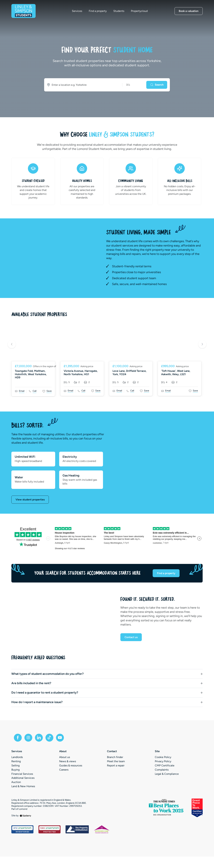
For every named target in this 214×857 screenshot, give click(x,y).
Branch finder (115, 757)
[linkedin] (39, 738)
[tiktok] (50, 738)
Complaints (162, 770)
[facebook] (18, 738)
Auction (16, 782)
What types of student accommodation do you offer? (47, 674)
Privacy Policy (163, 761)
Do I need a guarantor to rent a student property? (44, 693)
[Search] (156, 85)
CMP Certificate (164, 766)
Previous (11, 344)
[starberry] (25, 816)
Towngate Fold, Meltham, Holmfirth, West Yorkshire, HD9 (31, 374)
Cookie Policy (163, 757)
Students (119, 11)
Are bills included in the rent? (31, 683)
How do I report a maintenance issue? (37, 702)
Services (77, 11)
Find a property (98, 11)
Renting (16, 761)
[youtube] (61, 738)
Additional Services (22, 778)
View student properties (30, 499)
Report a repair (115, 766)
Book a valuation (188, 11)
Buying (15, 770)
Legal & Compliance (167, 774)
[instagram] (29, 738)
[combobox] (82, 84)
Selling (15, 766)
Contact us (131, 637)
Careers (63, 770)
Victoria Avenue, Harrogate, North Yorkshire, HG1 (81, 372)
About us (64, 757)
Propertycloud (139, 11)
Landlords (17, 757)
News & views (67, 761)
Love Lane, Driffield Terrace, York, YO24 (129, 372)
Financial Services (22, 774)
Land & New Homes (23, 786)
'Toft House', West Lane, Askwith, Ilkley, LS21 (175, 372)
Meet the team (116, 761)
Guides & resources (70, 766)
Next (202, 344)
